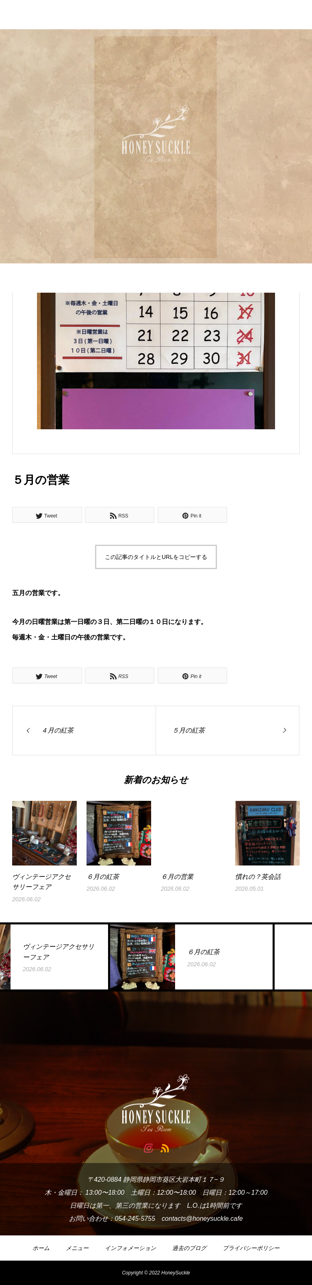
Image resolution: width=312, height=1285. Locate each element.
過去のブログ (189, 1248)
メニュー (77, 1248)
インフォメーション (130, 1248)
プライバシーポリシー (251, 1248)
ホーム (41, 1248)
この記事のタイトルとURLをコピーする (156, 557)
